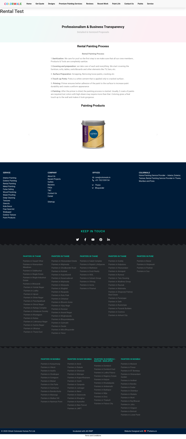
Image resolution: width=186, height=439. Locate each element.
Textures (6, 200)
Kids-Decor (7, 206)
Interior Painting (9, 178)
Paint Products (9, 218)
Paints (140, 4)
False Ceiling (8, 189)
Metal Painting (9, 186)
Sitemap (51, 202)
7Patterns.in (152, 431)
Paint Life (116, 4)
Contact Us (129, 4)
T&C (49, 190)
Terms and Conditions (93, 436)
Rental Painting (9, 183)
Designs (51, 4)
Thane (97, 185)
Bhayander (99, 188)
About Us (51, 176)
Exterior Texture (9, 215)
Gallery (50, 182)
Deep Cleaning (9, 198)
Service (150, 4)
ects (59, 179)
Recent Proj (52, 179)
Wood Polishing (9, 192)
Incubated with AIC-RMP (83, 431)
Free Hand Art (8, 209)
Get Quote (40, 4)
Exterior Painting (10, 181)
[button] (29, 134)
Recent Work (102, 4)
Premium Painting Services (70, 4)
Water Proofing (9, 195)
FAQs (50, 187)
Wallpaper (7, 212)
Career (50, 196)
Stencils (6, 203)
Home (29, 4)
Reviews (89, 4)
